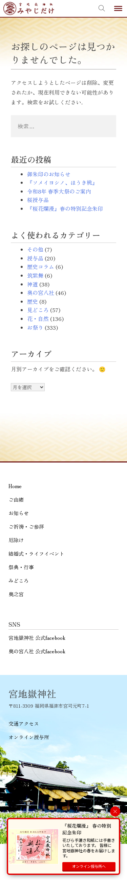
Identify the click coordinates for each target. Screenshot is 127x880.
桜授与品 (38, 200)
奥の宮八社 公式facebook (36, 651)
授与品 (35, 258)
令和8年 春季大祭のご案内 (59, 191)
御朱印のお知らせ (48, 174)
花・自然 (38, 319)
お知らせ (18, 513)
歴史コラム (40, 266)
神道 (32, 284)
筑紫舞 (35, 275)
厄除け (16, 540)
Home (15, 485)
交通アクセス (23, 723)
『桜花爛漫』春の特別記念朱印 (65, 208)
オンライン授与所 (28, 736)
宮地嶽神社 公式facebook (36, 637)
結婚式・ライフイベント (36, 553)
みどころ (18, 580)
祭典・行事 (21, 567)
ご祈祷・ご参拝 (26, 526)
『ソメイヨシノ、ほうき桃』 (62, 182)
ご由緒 (16, 499)
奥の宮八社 (40, 292)
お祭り (35, 327)
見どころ (38, 310)
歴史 (32, 301)
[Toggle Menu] (118, 8)
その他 (35, 249)
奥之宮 (16, 594)
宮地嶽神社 (28, 8)
